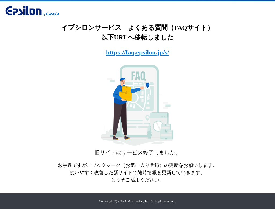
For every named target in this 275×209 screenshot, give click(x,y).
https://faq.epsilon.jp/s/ (137, 52)
